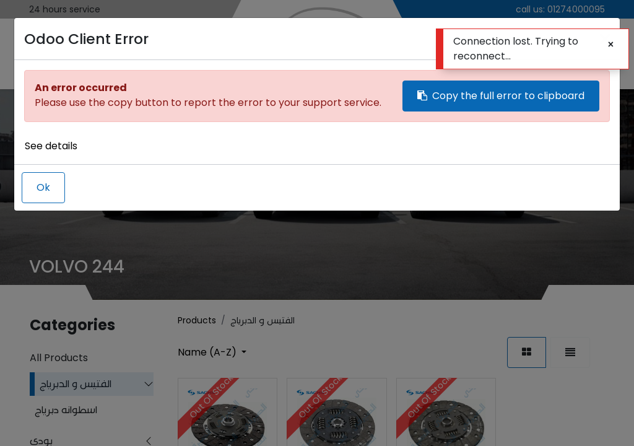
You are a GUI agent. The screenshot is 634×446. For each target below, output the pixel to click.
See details (51, 146)
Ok (43, 187)
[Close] (610, 44)
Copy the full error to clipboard (500, 96)
